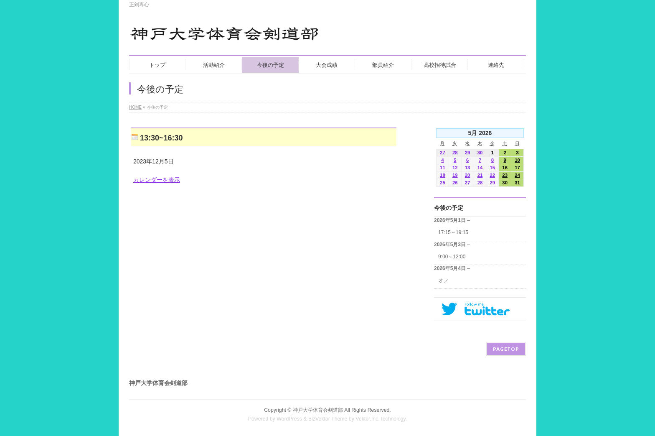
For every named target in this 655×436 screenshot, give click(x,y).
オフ (443, 280)
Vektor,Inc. (367, 419)
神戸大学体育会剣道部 (318, 410)
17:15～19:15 (453, 232)
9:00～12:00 (451, 257)
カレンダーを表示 (156, 179)
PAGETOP (506, 349)
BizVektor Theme (328, 419)
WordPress (289, 419)
